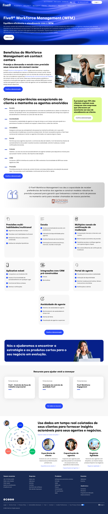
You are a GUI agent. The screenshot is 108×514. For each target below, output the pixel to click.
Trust (45, 505)
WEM (56, 493)
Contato (31, 485)
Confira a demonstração (13, 89)
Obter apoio (6, 483)
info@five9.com (7, 487)
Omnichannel (58, 489)
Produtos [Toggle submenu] (17, 6)
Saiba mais (8, 37)
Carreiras (83, 489)
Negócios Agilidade (93, 466)
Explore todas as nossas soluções (48, 434)
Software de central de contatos (64, 479)
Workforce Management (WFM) (18, 70)
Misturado (57, 485)
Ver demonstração (83, 2)
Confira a (13, 176)
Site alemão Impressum (35, 489)
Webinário (83, 479)
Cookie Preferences (61, 505)
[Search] (71, 2)
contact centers (10, 26)
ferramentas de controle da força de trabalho (39, 76)
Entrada (57, 481)
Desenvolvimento (85, 495)
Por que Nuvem (59, 491)
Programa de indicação (87, 493)
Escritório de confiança (35, 487)
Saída (56, 483)
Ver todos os (54, 406)
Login (96, 2)
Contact (51, 505)
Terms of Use (12, 505)
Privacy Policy (22, 505)
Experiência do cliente (48, 466)
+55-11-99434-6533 (8, 479)
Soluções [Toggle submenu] (27, 6)
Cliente (44, 6)
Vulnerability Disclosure (35, 505)
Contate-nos (65, 1)
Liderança (32, 481)
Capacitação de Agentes (70, 468)
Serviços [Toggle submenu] (35, 6)
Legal (4, 505)
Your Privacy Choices (75, 505)
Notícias (31, 483)
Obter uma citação (8, 481)
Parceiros (83, 490)
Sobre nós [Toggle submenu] (71, 6)
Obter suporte (57, 1)
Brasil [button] (102, 505)
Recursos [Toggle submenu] (61, 6)
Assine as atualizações (9, 485)
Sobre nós (32, 479)
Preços (57, 487)
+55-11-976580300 (48, 1)
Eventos (83, 481)
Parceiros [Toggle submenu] (52, 6)
